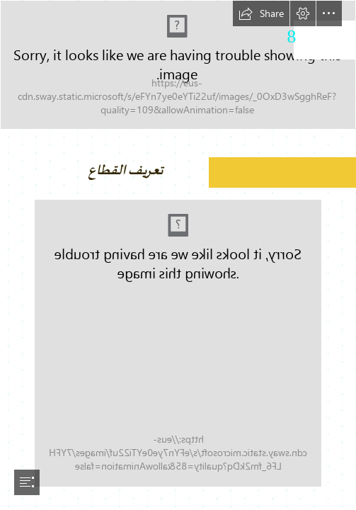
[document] (178, 255)
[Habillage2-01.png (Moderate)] (178, 343)
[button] (261, 13)
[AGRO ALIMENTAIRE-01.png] (178, 65)
